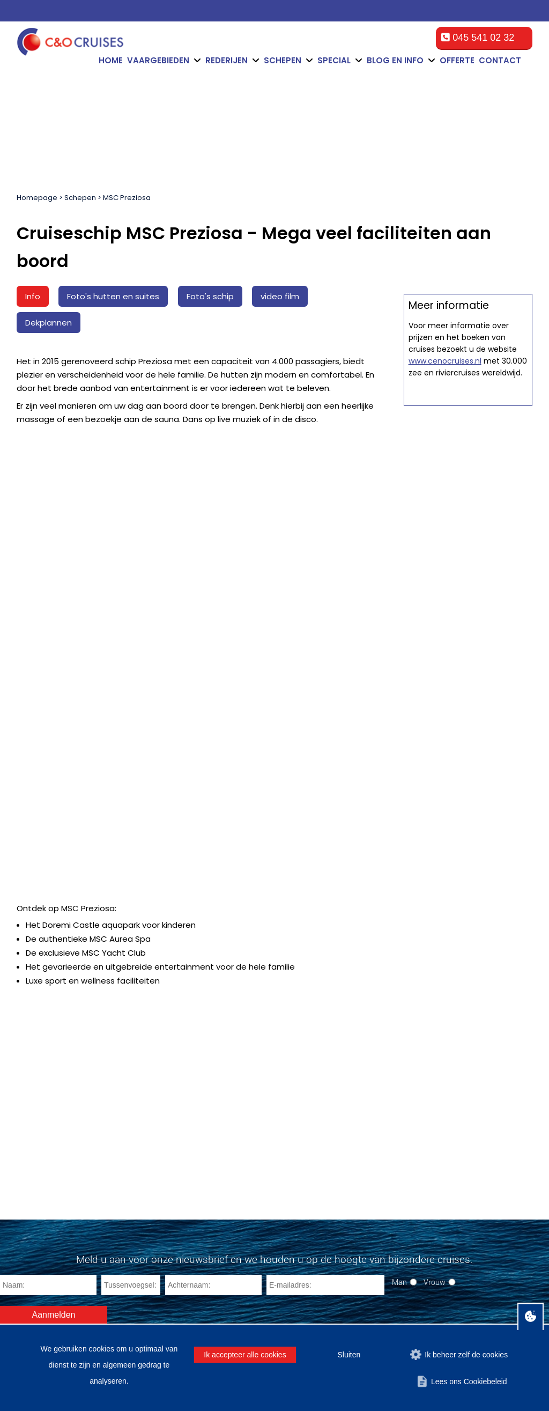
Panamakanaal (33, 1213)
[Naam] (48, 969)
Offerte (457, 60)
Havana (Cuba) (176, 1234)
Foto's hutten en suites (113, 296)
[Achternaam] (213, 969)
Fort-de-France (176, 1196)
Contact (500, 60)
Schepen (80, 198)
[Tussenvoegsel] (130, 969)
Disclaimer (368, 1312)
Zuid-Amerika (30, 1200)
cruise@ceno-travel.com (491, 1167)
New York (166, 1157)
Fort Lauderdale (177, 1119)
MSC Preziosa (127, 198)
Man (399, 967)
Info (32, 296)
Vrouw (435, 967)
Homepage (37, 198)
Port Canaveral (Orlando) (194, 1131)
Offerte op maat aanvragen (468, 575)
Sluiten (348, 1354)
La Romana (170, 1247)
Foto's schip (210, 296)
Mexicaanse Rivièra (41, 1123)
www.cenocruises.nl (445, 837)
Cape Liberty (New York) (192, 1170)
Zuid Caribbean (34, 1161)
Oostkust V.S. (30, 1149)
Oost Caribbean (34, 1174)
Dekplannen (48, 322)
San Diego (168, 1183)
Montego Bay (172, 1222)
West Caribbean (35, 1187)
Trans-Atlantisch (35, 1226)
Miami (159, 1106)
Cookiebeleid (420, 1312)
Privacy (464, 1312)
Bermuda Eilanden (39, 1136)
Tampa (161, 1144)
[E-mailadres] (325, 969)
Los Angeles (171, 1209)
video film (280, 296)
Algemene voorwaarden (296, 1312)
